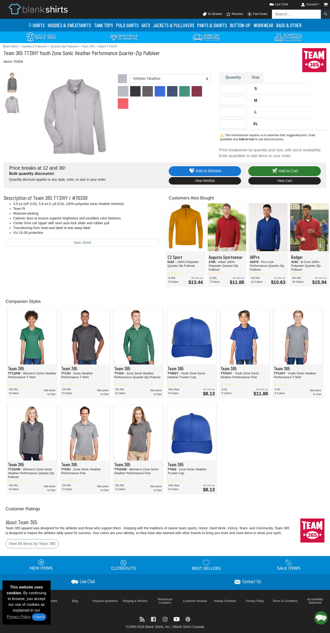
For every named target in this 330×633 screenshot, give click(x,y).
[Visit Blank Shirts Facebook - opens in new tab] (154, 619)
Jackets (173, 25)
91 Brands (212, 14)
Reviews (234, 14)
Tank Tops (103, 25)
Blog (75, 601)
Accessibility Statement (315, 601)
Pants (212, 25)
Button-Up (240, 25)
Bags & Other (289, 25)
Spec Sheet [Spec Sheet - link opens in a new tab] (82, 242)
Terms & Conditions (284, 601)
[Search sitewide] (296, 14)
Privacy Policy (19, 617)
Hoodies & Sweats (69, 25)
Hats (145, 25)
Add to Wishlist (205, 171)
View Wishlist (205, 181)
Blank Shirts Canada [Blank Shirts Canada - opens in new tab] (188, 627)
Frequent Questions (105, 601)
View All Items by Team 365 (32, 544)
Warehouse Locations (165, 601)
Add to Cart (284, 171)
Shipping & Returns (134, 601)
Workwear (263, 25)
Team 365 (13, 52)
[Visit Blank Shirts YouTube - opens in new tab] (177, 619)
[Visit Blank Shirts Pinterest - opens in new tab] (188, 619)
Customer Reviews (195, 601)
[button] (274, 3)
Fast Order (257, 14)
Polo (127, 25)
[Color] (170, 78)
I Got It (39, 617)
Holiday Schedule (225, 601)
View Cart (284, 181)
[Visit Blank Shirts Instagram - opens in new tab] (165, 619)
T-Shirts (37, 25)
